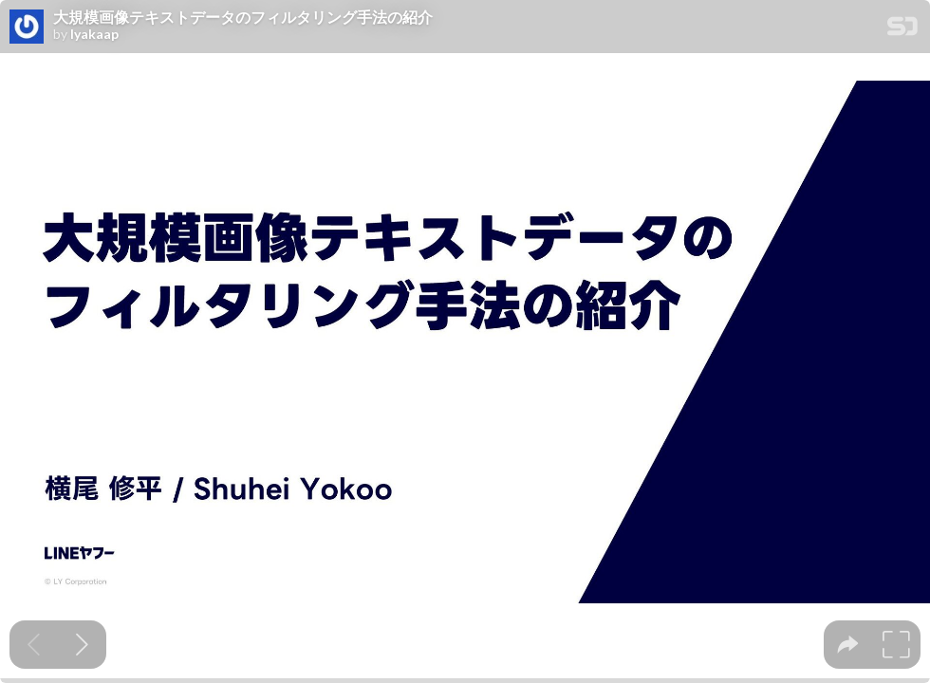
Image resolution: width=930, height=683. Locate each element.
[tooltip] (848, 644)
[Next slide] (82, 644)
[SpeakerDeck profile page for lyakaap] (26, 27)
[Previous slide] (33, 644)
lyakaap (94, 34)
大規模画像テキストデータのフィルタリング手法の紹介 (243, 17)
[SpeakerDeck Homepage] (902, 30)
